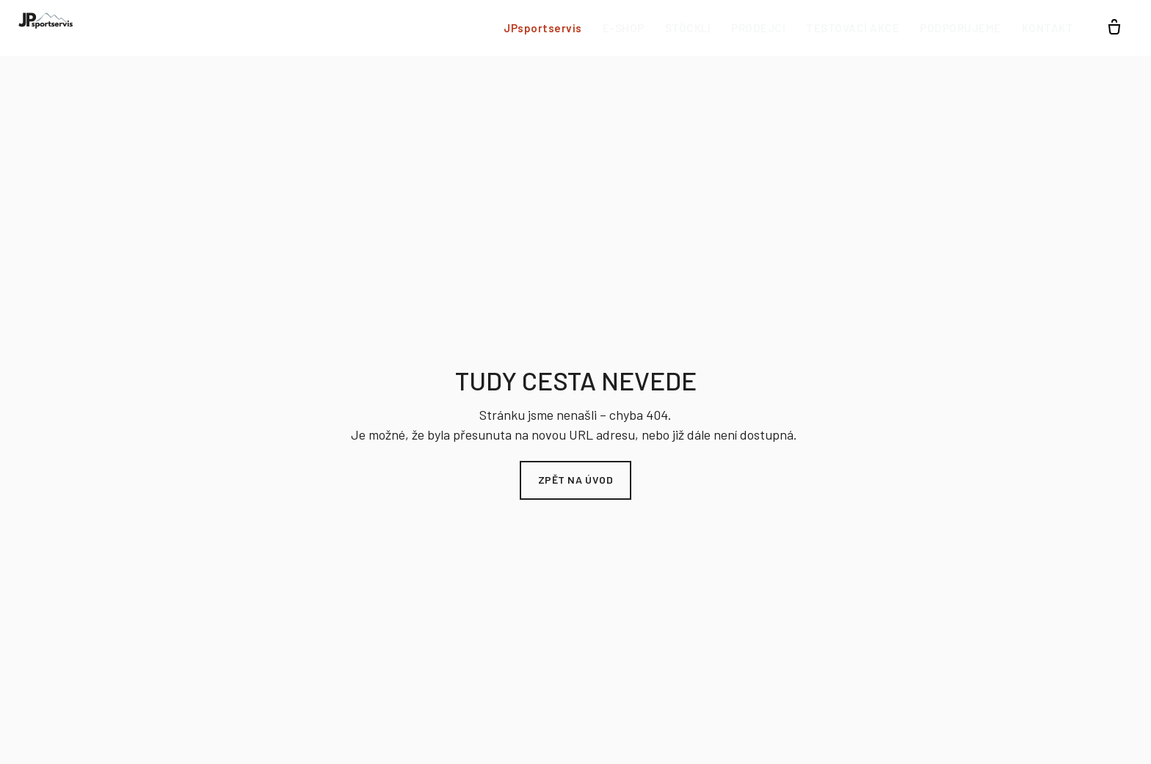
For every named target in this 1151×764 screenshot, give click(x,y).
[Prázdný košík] (1114, 27)
